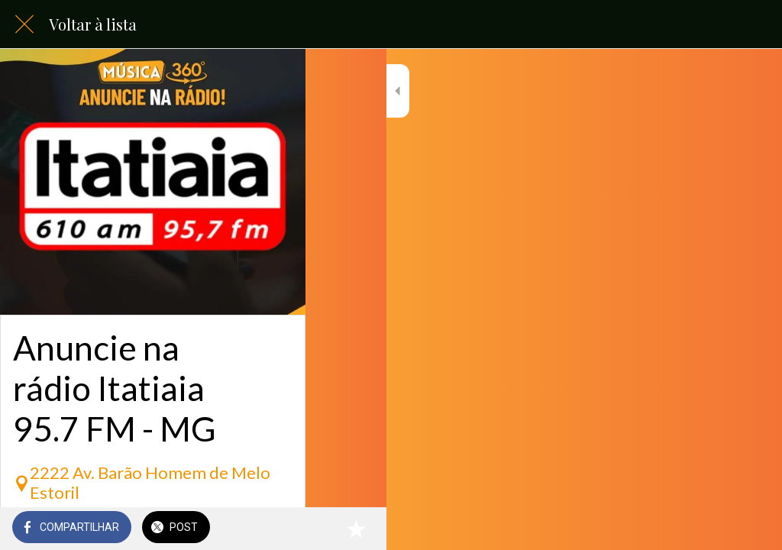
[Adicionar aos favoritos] (751, 528)
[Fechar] (24, 24)
